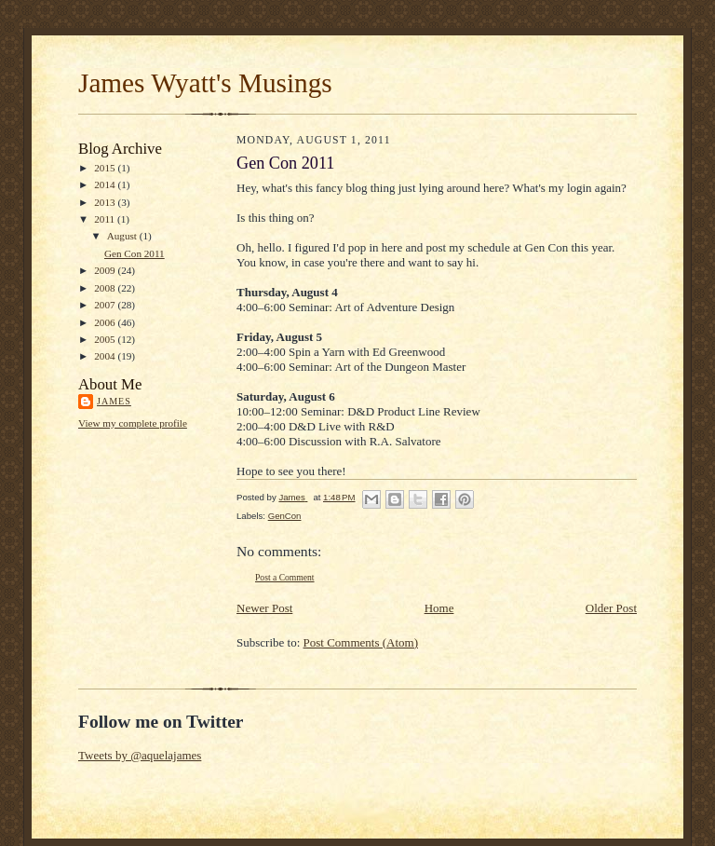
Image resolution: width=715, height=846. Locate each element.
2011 (105, 219)
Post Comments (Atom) (361, 642)
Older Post (611, 608)
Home (439, 608)
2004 (105, 356)
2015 (105, 167)
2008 (105, 287)
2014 (105, 184)
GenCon (285, 516)
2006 (105, 322)
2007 (105, 304)
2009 (105, 270)
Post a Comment (285, 577)
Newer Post (264, 608)
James (114, 401)
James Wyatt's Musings (205, 83)
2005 (105, 339)
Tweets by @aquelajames (139, 755)
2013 (105, 202)
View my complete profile (132, 423)
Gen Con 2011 (134, 253)
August (123, 235)
